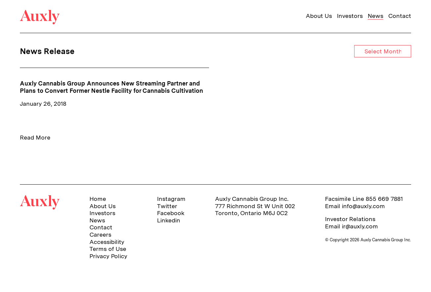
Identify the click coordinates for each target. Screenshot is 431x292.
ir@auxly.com (360, 226)
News (375, 15)
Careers (100, 234)
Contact (399, 15)
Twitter (167, 206)
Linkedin (168, 220)
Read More (35, 137)
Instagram (171, 198)
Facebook (171, 212)
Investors (350, 15)
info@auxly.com (363, 206)
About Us (319, 15)
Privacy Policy (108, 256)
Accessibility (106, 241)
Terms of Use (107, 248)
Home (97, 198)
